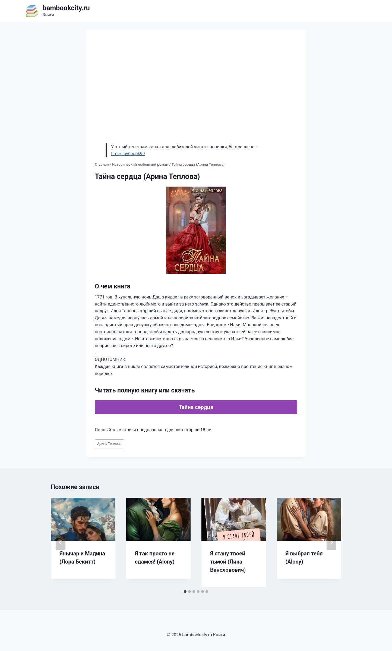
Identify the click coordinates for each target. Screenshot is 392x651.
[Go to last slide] (60, 542)
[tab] (185, 591)
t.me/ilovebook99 (128, 153)
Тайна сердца (196, 407)
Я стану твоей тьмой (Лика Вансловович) (228, 561)
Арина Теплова (109, 444)
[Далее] (331, 542)
